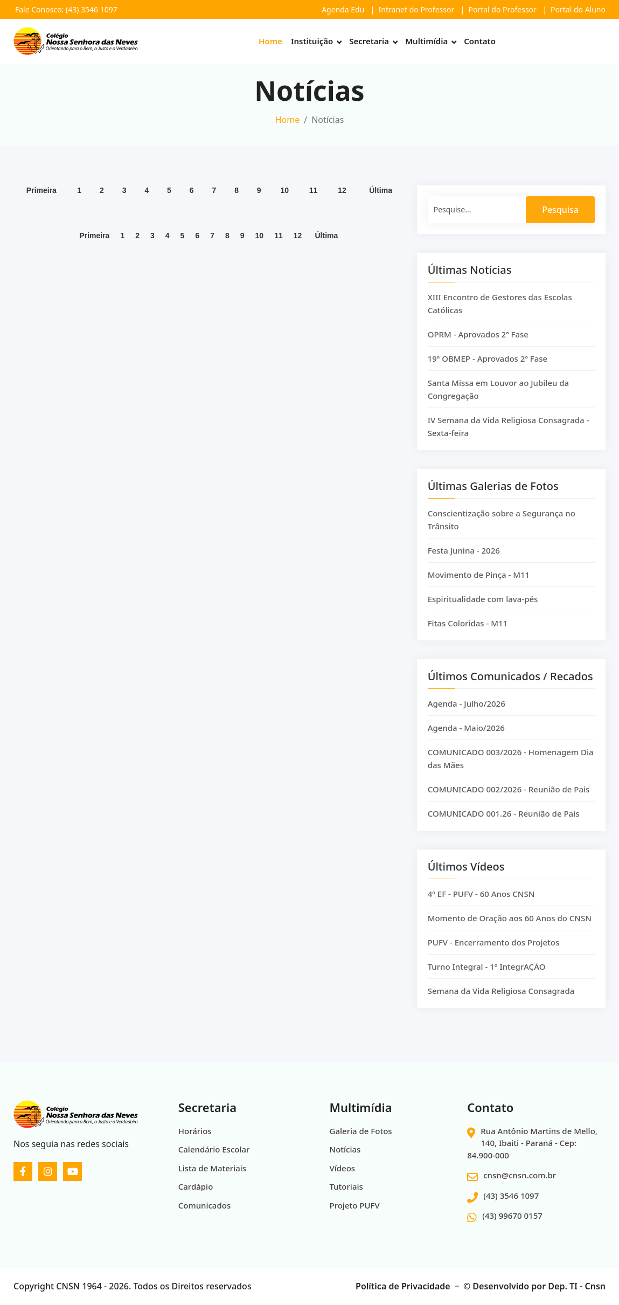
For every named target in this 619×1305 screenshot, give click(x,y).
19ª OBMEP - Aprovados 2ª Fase (488, 367)
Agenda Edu (343, 9)
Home (270, 41)
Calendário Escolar (214, 1149)
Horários (195, 1131)
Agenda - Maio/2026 (466, 736)
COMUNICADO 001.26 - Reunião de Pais (504, 822)
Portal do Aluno (578, 9)
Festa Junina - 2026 (464, 559)
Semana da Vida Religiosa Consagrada (501, 999)
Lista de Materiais (212, 1168)
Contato (480, 41)
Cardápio (195, 1186)
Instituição (312, 41)
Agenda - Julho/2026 (466, 712)
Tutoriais (346, 1186)
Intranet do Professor (417, 9)
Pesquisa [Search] (560, 218)
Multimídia (426, 41)
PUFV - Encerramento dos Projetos (494, 950)
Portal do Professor (502, 9)
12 (342, 194)
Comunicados (204, 1205)
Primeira (41, 194)
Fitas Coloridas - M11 (468, 631)
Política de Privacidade (403, 1286)
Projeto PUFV (355, 1205)
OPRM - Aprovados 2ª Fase (478, 342)
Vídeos (343, 1168)
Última (380, 194)
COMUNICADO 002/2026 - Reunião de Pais (509, 797)
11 (313, 194)
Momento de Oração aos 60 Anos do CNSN (510, 926)
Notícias (345, 1149)
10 (284, 194)
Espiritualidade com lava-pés (483, 607)
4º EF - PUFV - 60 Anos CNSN (481, 902)
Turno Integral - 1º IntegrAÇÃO (487, 975)
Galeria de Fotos (361, 1131)
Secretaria (369, 41)
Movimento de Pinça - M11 (479, 583)
